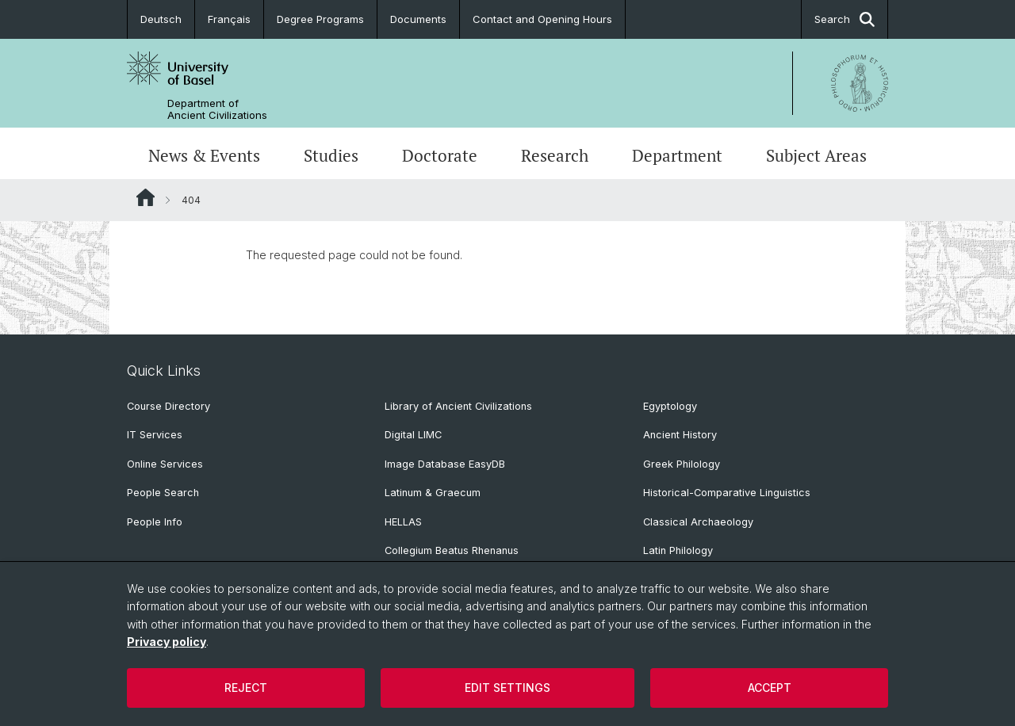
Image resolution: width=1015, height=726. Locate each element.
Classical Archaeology (698, 522)
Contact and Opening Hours (542, 19)
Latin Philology (678, 550)
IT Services (154, 435)
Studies (331, 155)
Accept (769, 687)
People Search (163, 493)
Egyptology (670, 406)
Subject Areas (816, 155)
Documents (418, 19)
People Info (154, 522)
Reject (245, 687)
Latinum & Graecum (433, 493)
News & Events (204, 155)
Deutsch (161, 19)
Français (229, 19)
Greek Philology (681, 464)
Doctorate (439, 155)
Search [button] (844, 19)
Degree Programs (320, 19)
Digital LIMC (413, 435)
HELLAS (403, 522)
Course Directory (168, 406)
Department (677, 155)
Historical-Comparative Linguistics (726, 493)
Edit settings (507, 687)
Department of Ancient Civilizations (217, 109)
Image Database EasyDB (445, 464)
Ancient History (680, 435)
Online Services (165, 464)
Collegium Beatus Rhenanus (452, 550)
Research (554, 155)
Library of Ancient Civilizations (458, 406)
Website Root (145, 197)
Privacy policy (166, 641)
